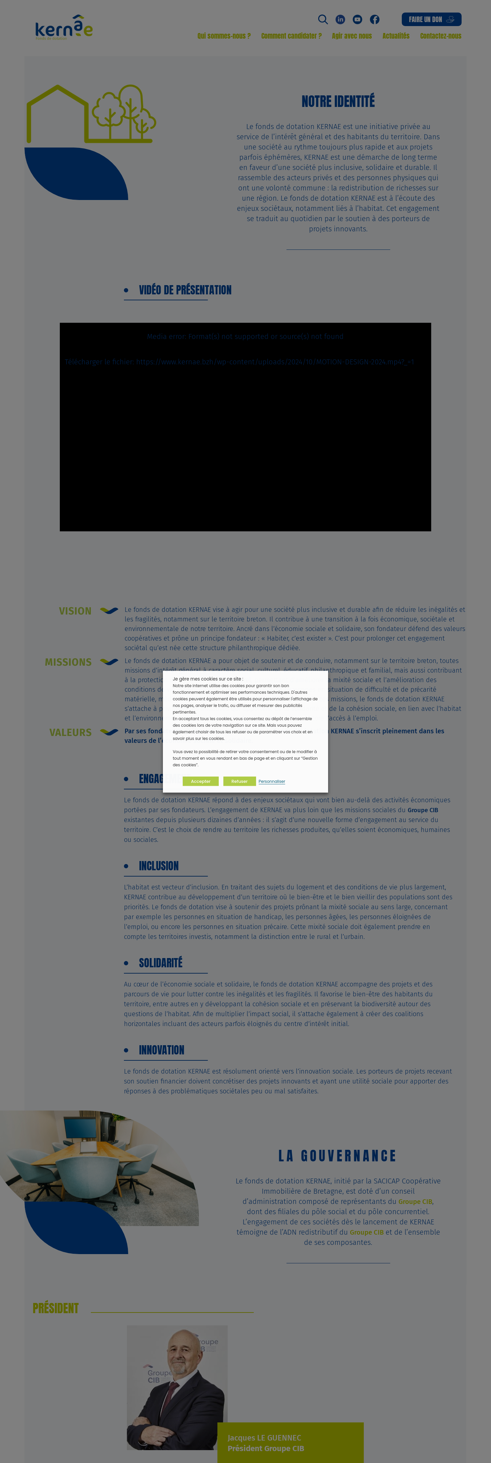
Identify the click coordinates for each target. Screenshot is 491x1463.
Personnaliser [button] (272, 781)
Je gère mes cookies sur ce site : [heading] (208, 679)
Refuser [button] (240, 781)
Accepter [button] (200, 781)
